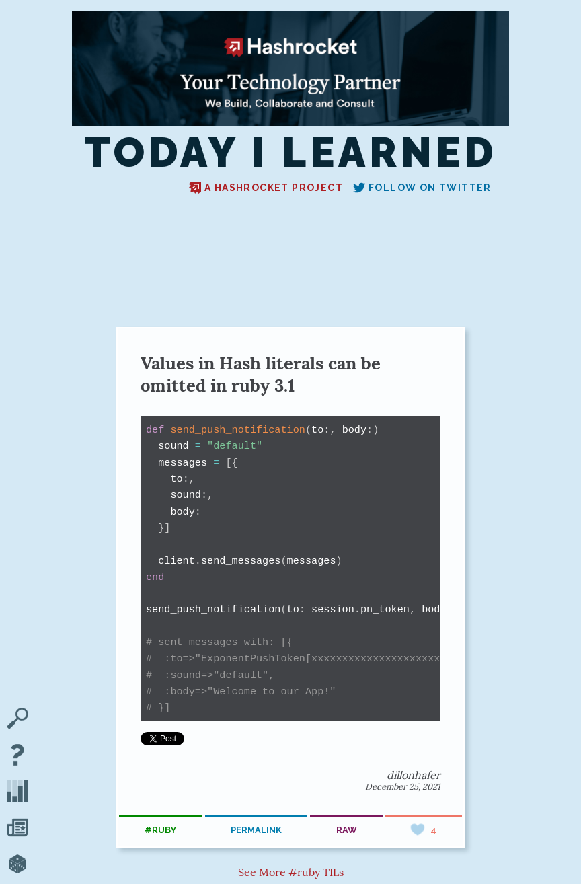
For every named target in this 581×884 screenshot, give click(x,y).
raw (346, 830)
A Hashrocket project (266, 188)
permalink (256, 830)
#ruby (160, 830)
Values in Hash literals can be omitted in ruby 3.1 (261, 374)
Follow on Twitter (422, 188)
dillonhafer (413, 775)
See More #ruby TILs (291, 872)
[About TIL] (17, 756)
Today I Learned (291, 153)
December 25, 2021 (402, 787)
